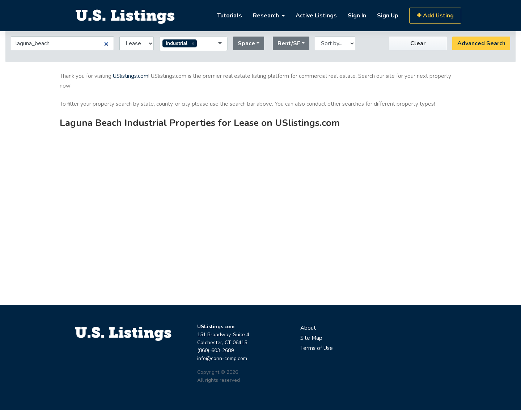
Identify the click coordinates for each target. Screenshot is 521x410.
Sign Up (387, 16)
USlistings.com (130, 76)
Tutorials (229, 16)
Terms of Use (316, 348)
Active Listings (316, 16)
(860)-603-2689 (215, 350)
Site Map (311, 338)
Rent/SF (289, 43)
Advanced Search (481, 43)
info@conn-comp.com (222, 358)
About (308, 327)
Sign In (357, 16)
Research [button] (266, 16)
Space (246, 43)
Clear (417, 43)
